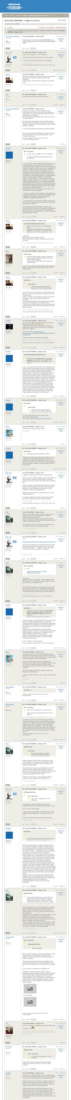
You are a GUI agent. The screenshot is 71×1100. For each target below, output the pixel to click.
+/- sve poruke (42, 27)
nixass (8, 74)
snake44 (8, 1073)
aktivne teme (39, 15)
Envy (7, 251)
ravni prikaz (51, 27)
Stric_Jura (9, 52)
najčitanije (46, 15)
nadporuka (62, 70)
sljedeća (10, 27)
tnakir (7, 426)
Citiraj (61, 40)
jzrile (7, 94)
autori (59, 15)
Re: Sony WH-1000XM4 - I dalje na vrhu (34, 52)
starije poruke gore (61, 27)
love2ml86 (9, 1047)
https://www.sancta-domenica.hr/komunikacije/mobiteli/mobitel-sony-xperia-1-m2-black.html (39, 333)
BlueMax (8, 148)
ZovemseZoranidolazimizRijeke (15, 36)
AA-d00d (8, 321)
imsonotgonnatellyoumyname (15, 109)
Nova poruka (61, 20)
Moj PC (7, 48)
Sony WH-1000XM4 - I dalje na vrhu (33, 36)
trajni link (62, 48)
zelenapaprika (10, 687)
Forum (12, 15)
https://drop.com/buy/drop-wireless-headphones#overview (39, 542)
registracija (31, 15)
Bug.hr (6, 15)
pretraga (64, 15)
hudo (7, 512)
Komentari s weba (21, 15)
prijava (25, 15)
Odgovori (61, 38)
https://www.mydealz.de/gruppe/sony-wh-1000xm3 (37, 418)
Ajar (7, 1023)
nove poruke (53, 15)
